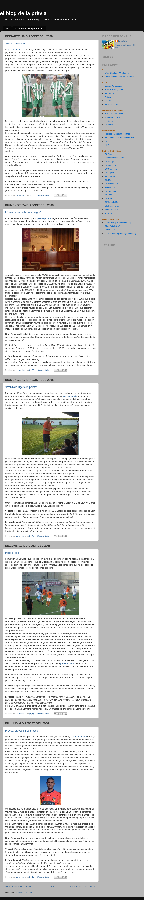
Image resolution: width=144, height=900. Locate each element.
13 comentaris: (43, 370)
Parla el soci (12, 552)
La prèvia (122, 41)
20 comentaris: (43, 714)
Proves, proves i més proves (21, 730)
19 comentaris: (43, 195)
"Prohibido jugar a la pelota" (21, 387)
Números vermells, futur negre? (23, 212)
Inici (8, 28)
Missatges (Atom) (26, 892)
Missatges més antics (83, 886)
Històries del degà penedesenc (29, 28)
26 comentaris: (43, 536)
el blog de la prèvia (23, 13)
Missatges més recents (19, 886)
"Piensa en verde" (15, 43)
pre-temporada (15, 49)
